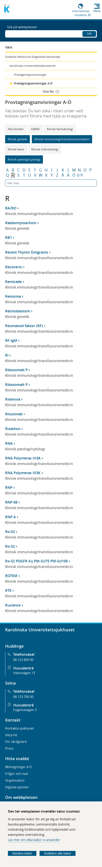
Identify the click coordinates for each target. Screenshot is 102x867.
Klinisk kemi (16, 149)
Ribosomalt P (16, 369)
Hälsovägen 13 (24, 673)
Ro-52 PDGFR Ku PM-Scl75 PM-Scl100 (36, 561)
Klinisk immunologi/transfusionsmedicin (62, 139)
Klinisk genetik (17, 139)
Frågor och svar (16, 773)
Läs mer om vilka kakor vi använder (34, 840)
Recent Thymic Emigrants (26, 252)
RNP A (10, 516)
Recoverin (13, 266)
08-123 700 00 (23, 697)
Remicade (13, 281)
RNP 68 (11, 502)
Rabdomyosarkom (20, 222)
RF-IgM (11, 340)
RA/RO (10, 208)
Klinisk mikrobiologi (44, 149)
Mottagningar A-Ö (18, 767)
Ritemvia (12, 399)
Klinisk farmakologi (60, 129)
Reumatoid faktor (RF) (24, 325)
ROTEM (11, 575)
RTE (8, 590)
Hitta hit (11, 735)
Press (9, 748)
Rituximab (14, 414)
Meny (97, 11)
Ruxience (13, 605)
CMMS (35, 129)
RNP (8, 487)
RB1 (8, 237)
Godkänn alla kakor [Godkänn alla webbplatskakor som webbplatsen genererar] (57, 853)
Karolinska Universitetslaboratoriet (32, 66)
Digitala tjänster (17, 787)
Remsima (13, 296)
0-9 (80, 175)
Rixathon (12, 428)
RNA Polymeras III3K (23, 472)
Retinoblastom (17, 311)
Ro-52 (10, 531)
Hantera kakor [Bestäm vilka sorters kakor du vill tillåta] (22, 853)
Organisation (15, 780)
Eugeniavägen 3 (25, 710)
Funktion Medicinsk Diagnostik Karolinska (32, 57)
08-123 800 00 (23, 660)
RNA (9, 443)
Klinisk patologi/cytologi (24, 159)
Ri (6, 355)
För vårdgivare (16, 741)
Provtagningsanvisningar (30, 75)
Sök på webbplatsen (22, 27)
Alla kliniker (16, 129)
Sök (89, 33)
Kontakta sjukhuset (19, 728)
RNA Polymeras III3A (23, 458)
